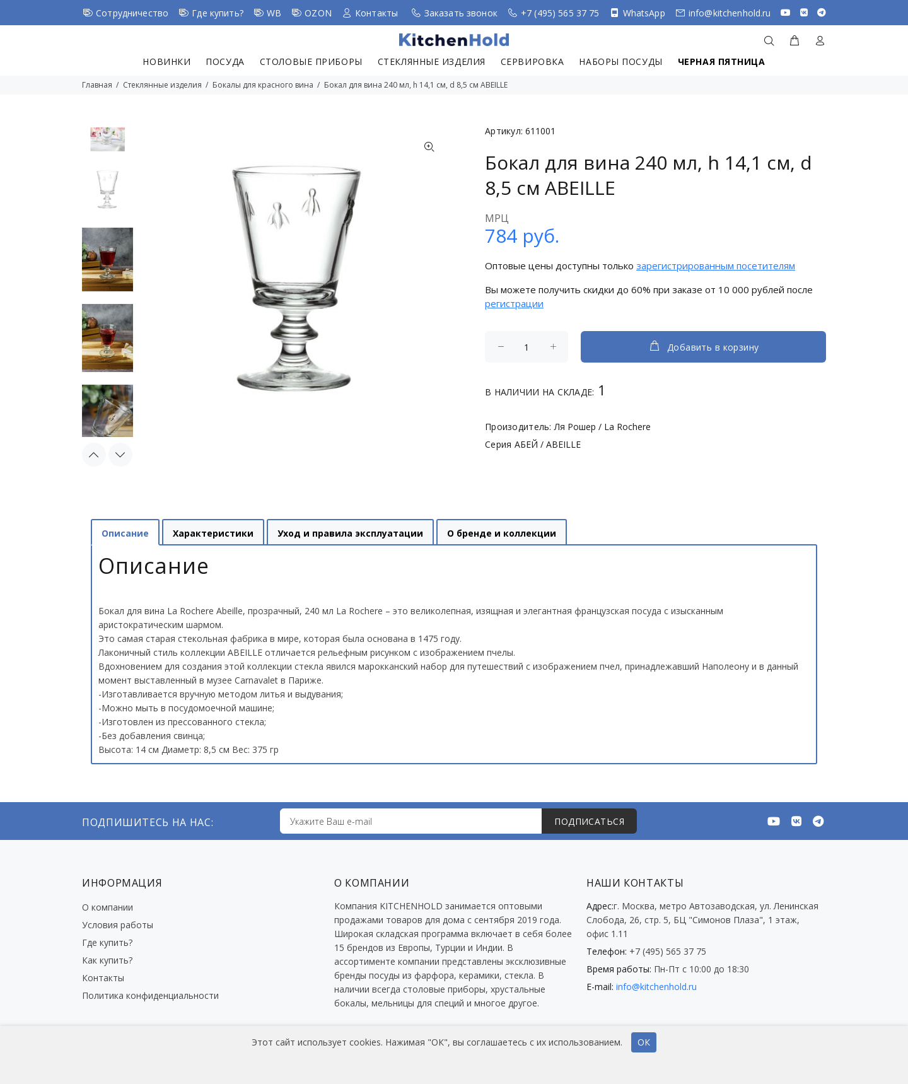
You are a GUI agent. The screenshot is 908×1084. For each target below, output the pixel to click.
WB (274, 13)
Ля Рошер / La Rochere (602, 427)
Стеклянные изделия (432, 61)
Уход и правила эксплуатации (350, 533)
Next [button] (120, 455)
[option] (107, 196)
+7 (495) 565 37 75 (560, 13)
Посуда (225, 61)
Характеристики (213, 533)
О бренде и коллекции (501, 533)
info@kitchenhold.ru (730, 13)
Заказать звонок (461, 13)
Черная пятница (721, 61)
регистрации (514, 303)
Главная (97, 84)
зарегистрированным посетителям (715, 265)
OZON (318, 13)
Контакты (376, 13)
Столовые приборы (311, 61)
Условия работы (117, 925)
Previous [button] (94, 455)
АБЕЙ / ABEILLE (548, 444)
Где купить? (217, 13)
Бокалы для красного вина (262, 84)
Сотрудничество (132, 13)
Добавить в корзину (703, 346)
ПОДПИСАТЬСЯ (589, 821)
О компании (107, 907)
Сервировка (532, 61)
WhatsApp (644, 13)
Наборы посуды (620, 61)
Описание (125, 533)
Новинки (166, 61)
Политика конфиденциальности (150, 995)
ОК (643, 1042)
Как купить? (107, 960)
